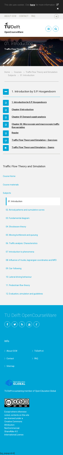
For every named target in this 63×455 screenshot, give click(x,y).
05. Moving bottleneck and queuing (22, 235)
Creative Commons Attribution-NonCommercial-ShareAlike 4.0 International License (13, 428)
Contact (23, 16)
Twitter (15, 324)
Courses (18, 72)
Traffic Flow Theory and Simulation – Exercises (34, 140)
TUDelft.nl (38, 351)
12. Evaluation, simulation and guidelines (24, 294)
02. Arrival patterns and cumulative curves (25, 210)
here (32, 5)
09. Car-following (13, 268)
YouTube (29, 324)
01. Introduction (15, 201)
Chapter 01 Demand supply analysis (29, 117)
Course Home (9, 176)
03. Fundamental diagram (17, 218)
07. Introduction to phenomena (20, 252)
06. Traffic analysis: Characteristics (21, 243)
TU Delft (36, 324)
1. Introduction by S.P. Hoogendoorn (29, 102)
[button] (57, 9)
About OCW (10, 16)
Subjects (12, 75)
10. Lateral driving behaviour (19, 277)
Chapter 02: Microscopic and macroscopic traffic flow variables (35, 126)
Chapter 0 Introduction (23, 109)
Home (7, 72)
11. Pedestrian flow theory (18, 285)
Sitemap (10, 366)
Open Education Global (45, 391)
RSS (22, 324)
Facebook (7, 324)
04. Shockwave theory (16, 226)
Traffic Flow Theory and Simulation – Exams (33, 147)
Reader (15, 133)
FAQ (33, 16)
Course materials (11, 184)
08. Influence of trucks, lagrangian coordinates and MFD (31, 260)
